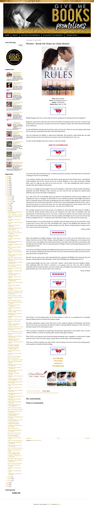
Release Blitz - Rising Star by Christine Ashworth (13, 415)
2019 (8, 189)
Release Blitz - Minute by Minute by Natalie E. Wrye (15, 337)
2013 (8, 486)
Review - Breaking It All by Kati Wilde (15, 331)
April (9, 210)
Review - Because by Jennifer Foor (15, 463)
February (10, 478)
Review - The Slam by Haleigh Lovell (15, 440)
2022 (8, 184)
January (9, 480)
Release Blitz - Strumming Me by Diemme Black (14, 399)
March (9, 477)
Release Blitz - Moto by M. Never (14, 433)
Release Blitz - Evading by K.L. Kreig (15, 291)
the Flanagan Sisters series (54, 392)
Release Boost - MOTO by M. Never (15, 319)
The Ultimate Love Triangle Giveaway (16, 123)
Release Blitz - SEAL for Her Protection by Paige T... (13, 348)
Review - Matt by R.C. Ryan (13, 231)
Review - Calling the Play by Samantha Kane (18, 153)
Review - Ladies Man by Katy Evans (15, 214)
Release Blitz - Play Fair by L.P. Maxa (15, 326)
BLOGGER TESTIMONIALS (53, 35)
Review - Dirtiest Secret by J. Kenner (15, 359)
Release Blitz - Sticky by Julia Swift (15, 257)
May (9, 208)
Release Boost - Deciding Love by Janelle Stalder (14, 456)
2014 (8, 484)
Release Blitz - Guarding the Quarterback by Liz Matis (13, 345)
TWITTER (58, 361)
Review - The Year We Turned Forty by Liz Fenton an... (15, 212)
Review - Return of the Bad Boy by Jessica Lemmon (15, 266)
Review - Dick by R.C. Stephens (14, 250)
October (9, 199)
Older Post (87, 438)
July (9, 205)
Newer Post (29, 438)
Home (58, 438)
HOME (7, 35)
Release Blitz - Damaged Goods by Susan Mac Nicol (15, 242)
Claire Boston (42, 392)
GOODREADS (58, 366)
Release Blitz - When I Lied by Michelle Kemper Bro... (14, 340)
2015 (8, 482)
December (10, 196)
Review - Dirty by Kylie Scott (13, 358)
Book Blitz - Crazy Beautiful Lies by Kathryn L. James (15, 311)
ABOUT (15, 35)
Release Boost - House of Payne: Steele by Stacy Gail (17, 83)
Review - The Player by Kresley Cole (15, 448)
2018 (8, 191)
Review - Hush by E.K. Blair (13, 428)
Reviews (46, 392)
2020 (8, 187)
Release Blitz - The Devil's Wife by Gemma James (15, 314)
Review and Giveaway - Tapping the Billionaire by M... (15, 263)
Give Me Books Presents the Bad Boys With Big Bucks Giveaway (18, 163)
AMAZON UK (64, 160)
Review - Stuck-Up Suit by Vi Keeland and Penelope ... (13, 435)
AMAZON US (51, 160)
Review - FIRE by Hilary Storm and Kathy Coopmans (15, 229)
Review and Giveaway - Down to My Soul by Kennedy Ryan (15, 420)
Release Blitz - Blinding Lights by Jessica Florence (14, 280)
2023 (8, 182)
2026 (8, 176)
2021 (8, 185)
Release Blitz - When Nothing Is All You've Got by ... (15, 412)
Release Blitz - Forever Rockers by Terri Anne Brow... (15, 446)
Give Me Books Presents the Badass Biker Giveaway (18, 143)
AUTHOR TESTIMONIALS (30, 35)
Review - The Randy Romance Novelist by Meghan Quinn (14, 453)
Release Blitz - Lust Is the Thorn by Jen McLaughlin (15, 365)
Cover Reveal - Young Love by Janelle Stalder (14, 305)
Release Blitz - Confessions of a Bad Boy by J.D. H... (15, 260)
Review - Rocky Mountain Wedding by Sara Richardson (15, 379)
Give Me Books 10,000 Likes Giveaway (17, 113)
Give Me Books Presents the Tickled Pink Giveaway (18, 132)
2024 (8, 180)
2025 (8, 178)
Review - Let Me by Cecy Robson (14, 356)
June (9, 206)
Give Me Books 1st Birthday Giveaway (16, 93)
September (10, 201)
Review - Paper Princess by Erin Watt (15, 409)
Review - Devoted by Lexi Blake (14, 300)
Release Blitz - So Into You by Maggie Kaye (14, 226)
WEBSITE (58, 363)
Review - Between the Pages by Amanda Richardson (14, 405)
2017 (8, 192)
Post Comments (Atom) (36, 440)
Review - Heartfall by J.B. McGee (14, 407)
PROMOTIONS (71, 35)
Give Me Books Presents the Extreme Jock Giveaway (18, 103)
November (10, 198)
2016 (8, 194)
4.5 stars (31, 392)
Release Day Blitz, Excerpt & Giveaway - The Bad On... (13, 423)
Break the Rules (36, 392)
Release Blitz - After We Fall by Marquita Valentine (14, 274)
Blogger (58, 504)
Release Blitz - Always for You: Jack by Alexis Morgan (15, 371)
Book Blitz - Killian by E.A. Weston (15, 295)
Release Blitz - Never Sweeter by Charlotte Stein (14, 368)
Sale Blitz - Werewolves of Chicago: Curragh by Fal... (15, 255)
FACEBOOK (58, 358)
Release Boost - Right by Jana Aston (15, 458)
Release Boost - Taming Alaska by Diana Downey (15, 443)
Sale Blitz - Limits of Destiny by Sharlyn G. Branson (14, 324)
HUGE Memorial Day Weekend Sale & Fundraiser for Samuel (17, 73)
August (9, 203)
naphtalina (49, 504)
